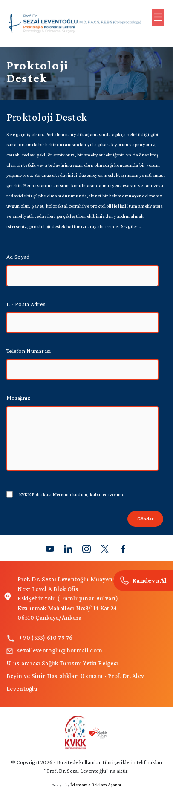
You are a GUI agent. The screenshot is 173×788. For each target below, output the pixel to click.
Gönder (145, 519)
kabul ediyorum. (71, 494)
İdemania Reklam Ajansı (95, 785)
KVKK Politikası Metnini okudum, (54, 494)
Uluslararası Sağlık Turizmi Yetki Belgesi (62, 663)
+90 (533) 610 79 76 (39, 637)
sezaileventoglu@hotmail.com (54, 650)
